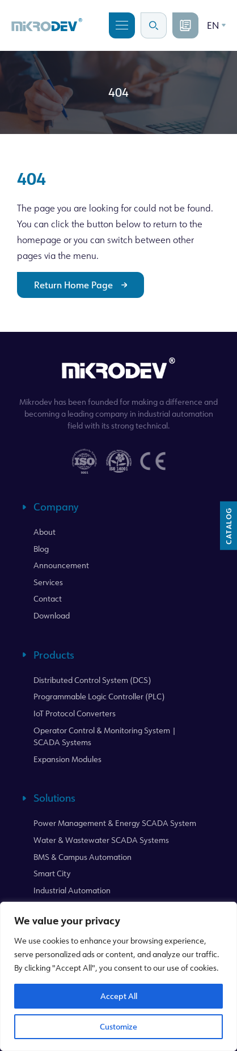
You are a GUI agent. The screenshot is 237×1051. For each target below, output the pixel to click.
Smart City (52, 873)
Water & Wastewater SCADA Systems (101, 840)
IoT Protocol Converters (74, 713)
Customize (118, 1026)
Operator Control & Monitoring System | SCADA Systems (104, 736)
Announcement (61, 565)
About (44, 532)
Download (51, 615)
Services (48, 582)
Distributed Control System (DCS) (92, 680)
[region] (118, 976)
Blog (41, 548)
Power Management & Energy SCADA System (114, 823)
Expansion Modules (67, 759)
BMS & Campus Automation (82, 857)
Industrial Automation (72, 890)
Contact (47, 598)
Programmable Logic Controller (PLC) (98, 696)
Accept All (118, 996)
